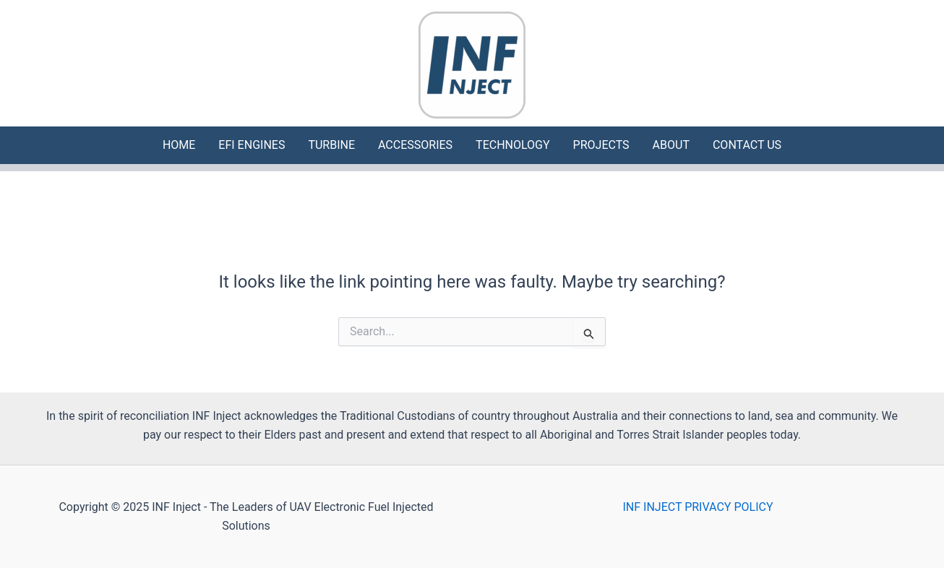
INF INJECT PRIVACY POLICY (698, 507)
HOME (179, 145)
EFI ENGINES (251, 145)
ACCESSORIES (415, 145)
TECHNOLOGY (513, 145)
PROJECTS (601, 145)
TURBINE (331, 145)
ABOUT (671, 145)
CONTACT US (747, 145)
